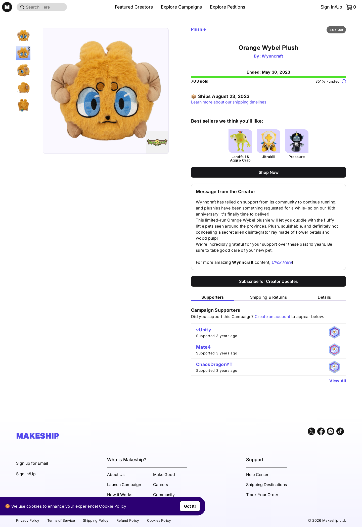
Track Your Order (262, 494)
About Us (115, 474)
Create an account (272, 316)
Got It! (190, 506)
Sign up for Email (32, 463)
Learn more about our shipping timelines (228, 102)
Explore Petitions (227, 7)
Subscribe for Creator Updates (268, 281)
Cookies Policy (159, 520)
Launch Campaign (124, 484)
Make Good (164, 474)
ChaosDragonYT (214, 364)
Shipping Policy (95, 520)
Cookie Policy (112, 506)
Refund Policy (127, 520)
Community (164, 494)
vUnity (203, 329)
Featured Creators (134, 7)
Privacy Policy (27, 520)
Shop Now (269, 172)
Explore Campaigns (181, 7)
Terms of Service (61, 520)
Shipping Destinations (266, 484)
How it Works (119, 494)
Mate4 (203, 347)
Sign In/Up (331, 7)
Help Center (257, 474)
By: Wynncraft (268, 56)
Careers (160, 484)
